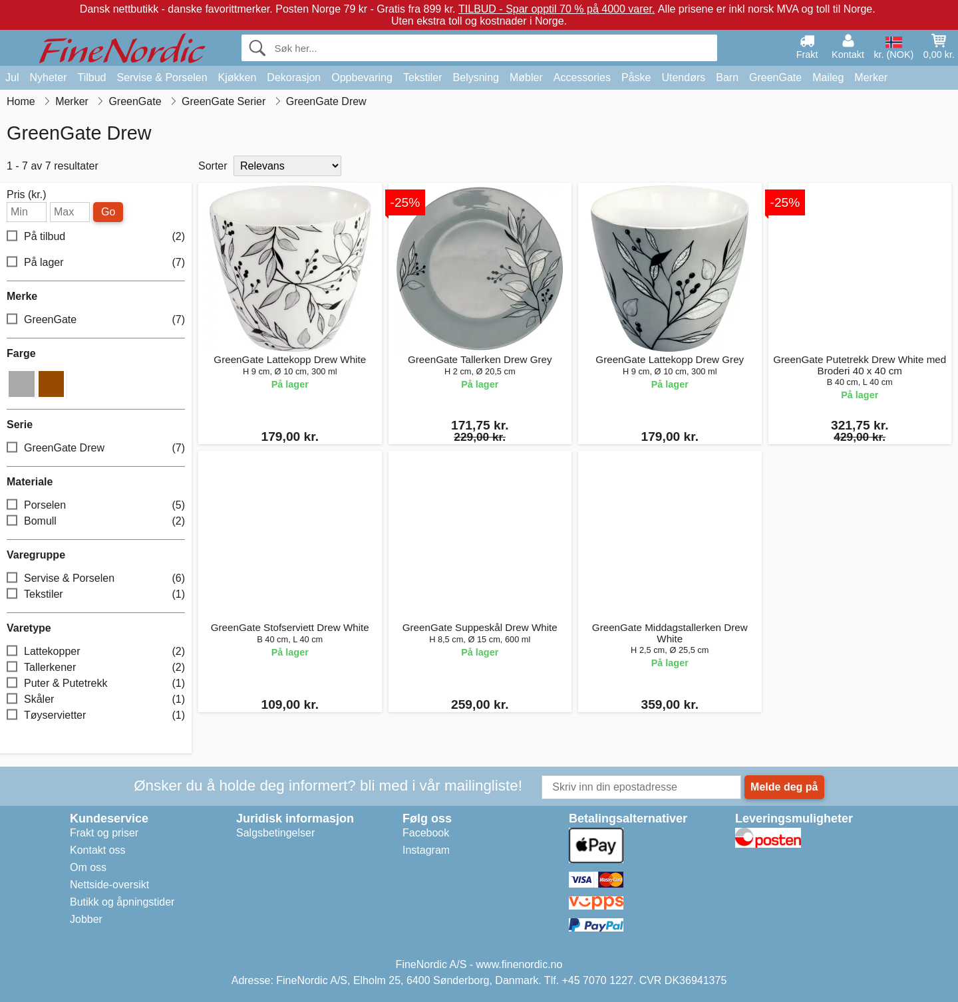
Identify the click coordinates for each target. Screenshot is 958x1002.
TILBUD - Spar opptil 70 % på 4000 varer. (556, 9)
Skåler (96, 699)
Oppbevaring (362, 77)
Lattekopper (96, 651)
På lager (96, 262)
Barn (727, 77)
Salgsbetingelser (275, 832)
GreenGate (775, 77)
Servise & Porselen (161, 77)
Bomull (96, 521)
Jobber (86, 919)
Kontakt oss (98, 850)
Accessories (582, 77)
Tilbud (91, 77)
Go (108, 211)
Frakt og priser (104, 832)
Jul (12, 77)
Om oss (88, 867)
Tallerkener (96, 667)
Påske (636, 77)
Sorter (213, 166)
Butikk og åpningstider (122, 902)
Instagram (426, 850)
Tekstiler (422, 77)
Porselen (96, 505)
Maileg (828, 77)
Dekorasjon (294, 77)
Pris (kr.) (27, 194)
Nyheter (48, 77)
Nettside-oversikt (109, 884)
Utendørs (683, 77)
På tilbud (96, 236)
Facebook (425, 832)
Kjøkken (237, 77)
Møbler (526, 77)
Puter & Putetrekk (96, 683)
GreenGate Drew (96, 447)
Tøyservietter (96, 715)
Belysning (476, 77)
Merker (870, 77)
